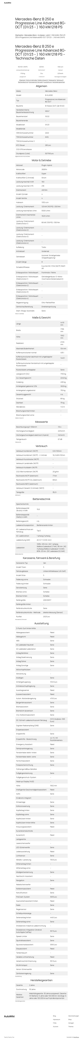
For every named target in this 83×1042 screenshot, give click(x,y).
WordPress (76, 1037)
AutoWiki (7, 3)
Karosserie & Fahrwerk (36, 82)
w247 (48, 35)
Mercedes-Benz (30, 35)
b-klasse (41, 35)
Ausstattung (48, 82)
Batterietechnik (23, 82)
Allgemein (22, 80)
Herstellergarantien (58, 82)
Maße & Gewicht (43, 80)
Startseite (19, 35)
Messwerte (52, 80)
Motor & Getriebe (31, 80)
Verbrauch (60, 80)
